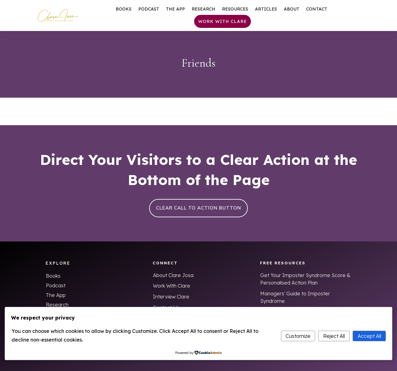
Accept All (369, 336)
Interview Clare (171, 297)
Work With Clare (171, 286)
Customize (298, 336)
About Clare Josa (173, 275)
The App (56, 295)
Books (53, 276)
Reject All (334, 336)
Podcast (55, 285)
